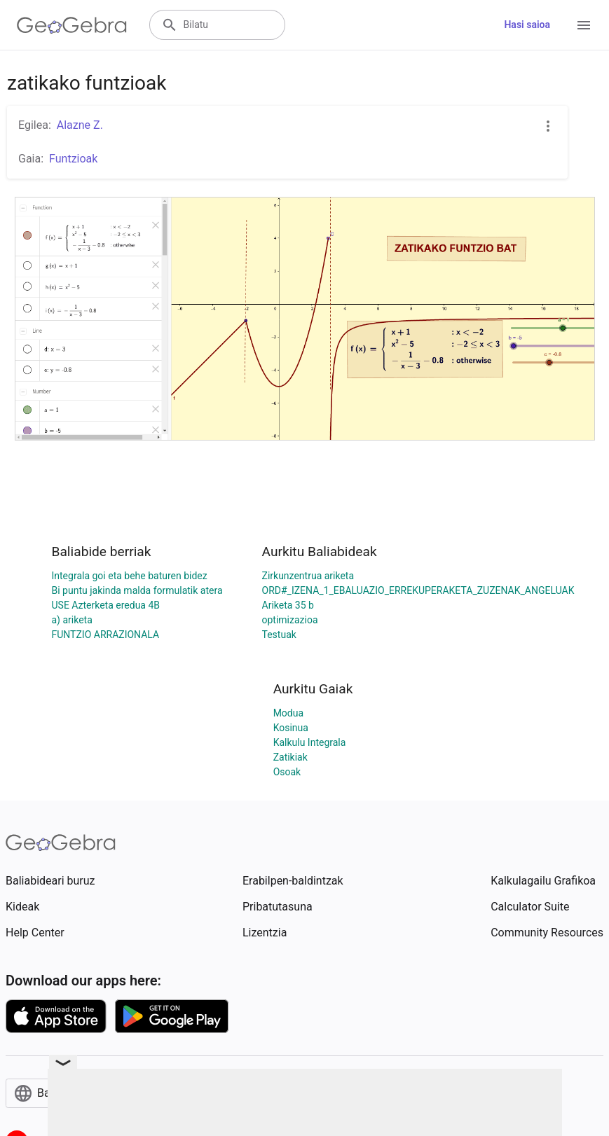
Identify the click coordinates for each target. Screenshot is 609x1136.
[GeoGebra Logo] (72, 25)
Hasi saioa (527, 24)
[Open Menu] (583, 25)
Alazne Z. (80, 125)
